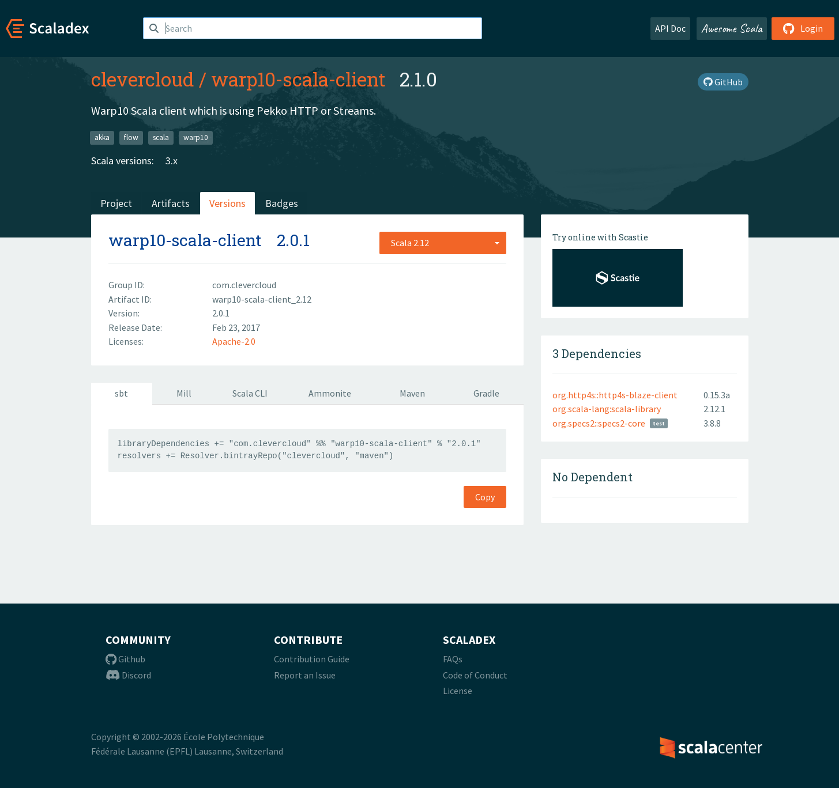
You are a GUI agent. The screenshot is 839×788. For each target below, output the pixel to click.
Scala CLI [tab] (250, 393)
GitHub (723, 82)
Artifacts (171, 203)
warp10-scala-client (298, 79)
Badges (281, 203)
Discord (128, 675)
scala (161, 137)
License (457, 690)
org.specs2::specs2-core (598, 423)
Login (803, 28)
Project (116, 203)
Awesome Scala (731, 28)
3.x (171, 160)
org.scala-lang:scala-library (606, 408)
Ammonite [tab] (329, 393)
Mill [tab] (183, 393)
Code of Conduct (475, 675)
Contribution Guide (311, 659)
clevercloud (142, 79)
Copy (485, 497)
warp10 (195, 137)
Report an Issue (305, 675)
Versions (227, 203)
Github (125, 659)
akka (102, 137)
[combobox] (442, 243)
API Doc (670, 28)
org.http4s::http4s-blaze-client (615, 395)
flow (131, 137)
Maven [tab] (412, 393)
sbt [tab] (121, 393)
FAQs (452, 659)
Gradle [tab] (486, 393)
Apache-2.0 (233, 341)
